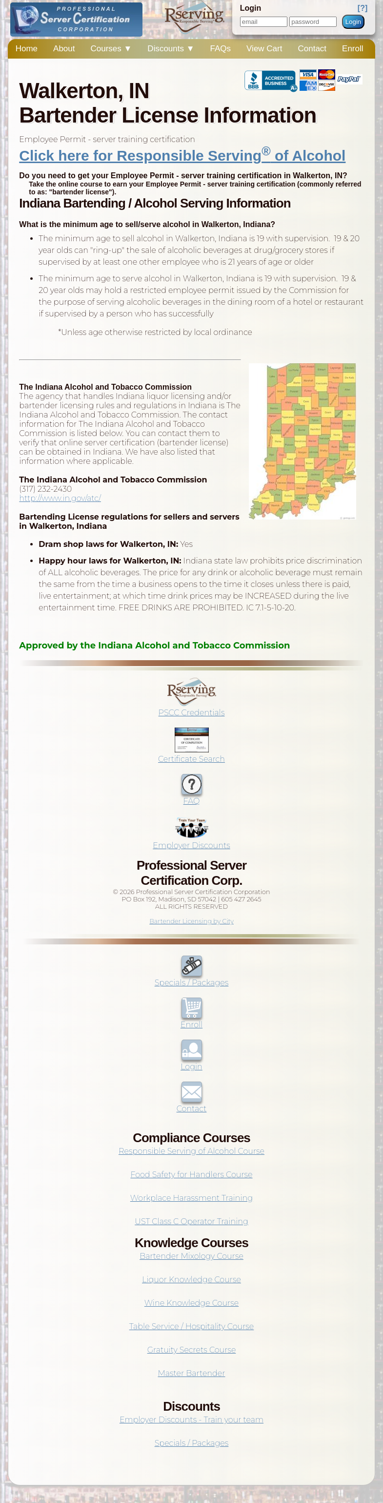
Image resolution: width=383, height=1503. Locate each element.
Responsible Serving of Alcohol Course (191, 1151)
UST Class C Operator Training (191, 1221)
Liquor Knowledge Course (191, 1279)
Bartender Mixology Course (191, 1256)
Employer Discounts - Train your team (191, 1419)
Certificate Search (191, 754)
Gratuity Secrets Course (191, 1350)
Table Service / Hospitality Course (191, 1326)
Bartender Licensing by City (191, 921)
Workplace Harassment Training (191, 1198)
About (64, 48)
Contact (312, 48)
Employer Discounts (191, 841)
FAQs (220, 48)
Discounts (170, 48)
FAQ (191, 796)
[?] (362, 8)
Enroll (352, 48)
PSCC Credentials (192, 708)
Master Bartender (191, 1373)
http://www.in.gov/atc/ (60, 498)
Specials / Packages (192, 978)
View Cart (264, 48)
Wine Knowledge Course (191, 1303)
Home (27, 48)
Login (353, 21)
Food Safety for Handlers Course (191, 1174)
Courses (111, 48)
